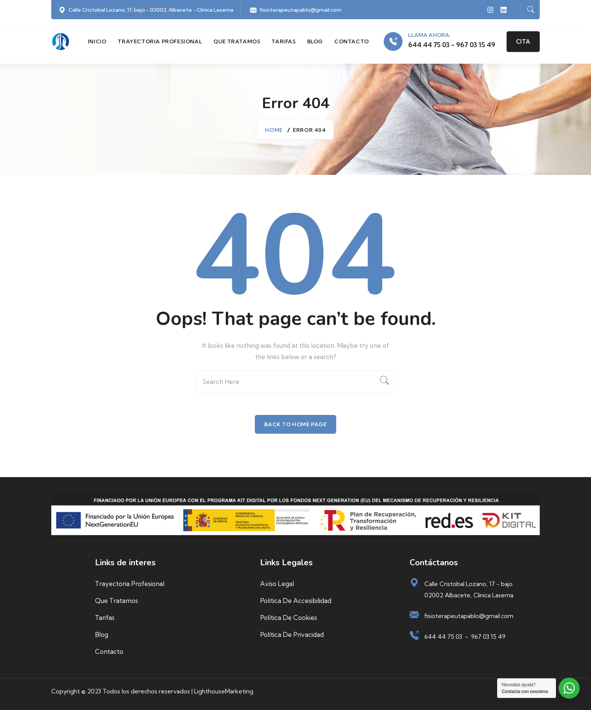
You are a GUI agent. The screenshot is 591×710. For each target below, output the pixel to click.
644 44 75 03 (443, 636)
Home (273, 130)
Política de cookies (288, 617)
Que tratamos (236, 41)
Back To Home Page (295, 424)
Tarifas (283, 41)
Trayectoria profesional (160, 41)
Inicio (97, 41)
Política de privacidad (292, 634)
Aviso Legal (277, 584)
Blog (315, 41)
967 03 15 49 (488, 636)
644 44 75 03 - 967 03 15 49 (451, 44)
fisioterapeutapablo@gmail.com (300, 9)
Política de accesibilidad (295, 600)
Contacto (351, 41)
